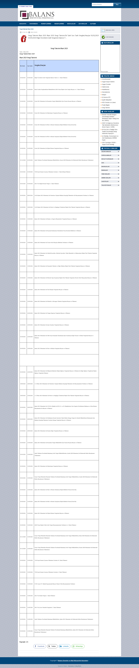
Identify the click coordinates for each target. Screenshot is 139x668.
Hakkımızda (105, 87)
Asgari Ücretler (106, 84)
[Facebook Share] (39, 646)
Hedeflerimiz (105, 89)
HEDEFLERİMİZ (59, 24)
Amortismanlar (106, 79)
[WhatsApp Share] (77, 646)
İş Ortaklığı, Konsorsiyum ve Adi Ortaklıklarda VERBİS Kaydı (110, 138)
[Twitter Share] (52, 646)
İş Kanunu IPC (106, 97)
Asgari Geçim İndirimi (108, 82)
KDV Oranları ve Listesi (109, 102)
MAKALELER (71, 24)
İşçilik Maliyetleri (107, 100)
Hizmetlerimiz (106, 92)
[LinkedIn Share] (64, 646)
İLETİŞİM (93, 24)
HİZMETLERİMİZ (46, 24)
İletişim (104, 94)
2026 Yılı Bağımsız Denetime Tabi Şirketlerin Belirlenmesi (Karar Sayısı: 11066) (110, 125)
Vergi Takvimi (106, 107)
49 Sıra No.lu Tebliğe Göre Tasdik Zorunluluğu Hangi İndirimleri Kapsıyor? (109, 131)
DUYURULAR (83, 24)
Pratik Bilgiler (106, 105)
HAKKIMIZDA (34, 24)
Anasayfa (22, 24)
